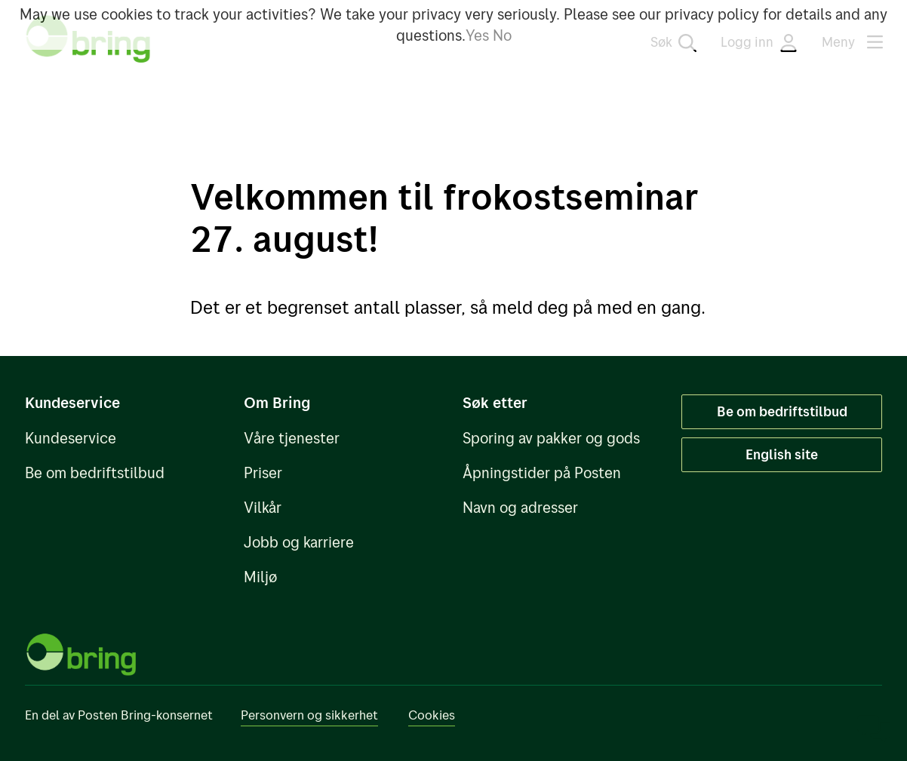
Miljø (260, 576)
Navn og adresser (520, 507)
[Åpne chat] (874, 728)
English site (782, 454)
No (502, 35)
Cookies (431, 715)
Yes (477, 35)
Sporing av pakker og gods (551, 437)
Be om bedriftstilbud (94, 472)
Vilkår (262, 507)
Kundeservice (70, 437)
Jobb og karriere (299, 541)
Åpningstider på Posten (542, 472)
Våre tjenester (292, 437)
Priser (263, 472)
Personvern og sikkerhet (309, 715)
